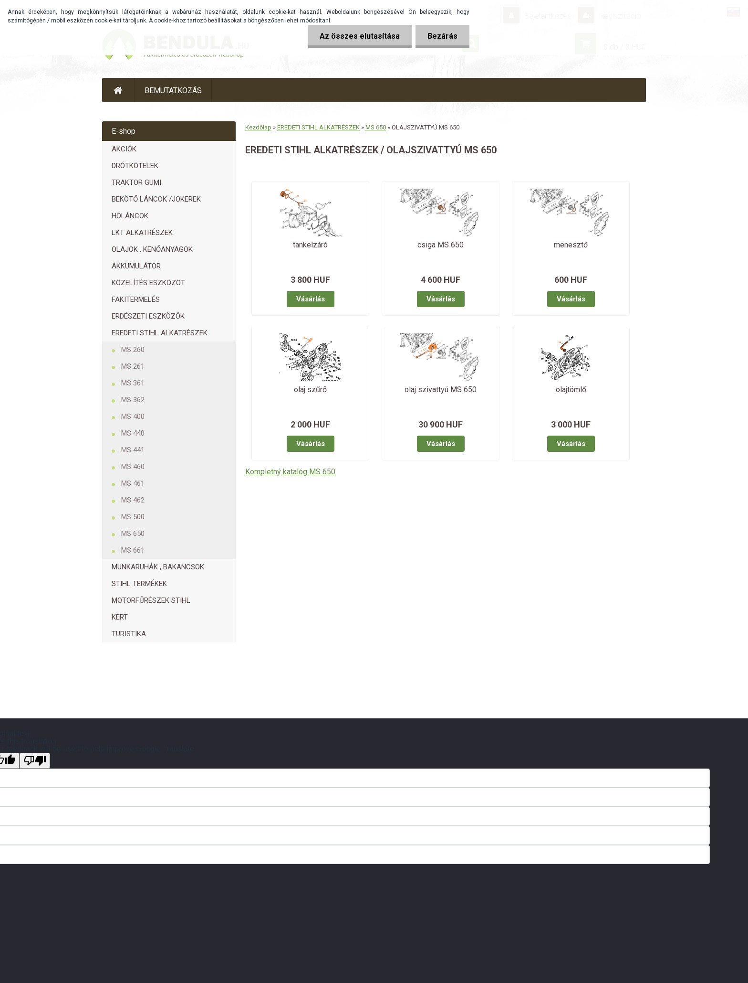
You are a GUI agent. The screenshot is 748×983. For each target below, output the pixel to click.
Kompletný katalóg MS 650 (290, 471)
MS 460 (133, 466)
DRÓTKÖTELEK (135, 165)
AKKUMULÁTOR (136, 266)
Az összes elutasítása (360, 36)
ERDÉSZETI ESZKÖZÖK (148, 316)
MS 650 (133, 533)
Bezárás (442, 36)
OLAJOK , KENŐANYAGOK (152, 249)
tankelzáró (310, 244)
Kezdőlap (258, 127)
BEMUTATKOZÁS (173, 90)
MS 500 (133, 517)
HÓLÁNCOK (130, 216)
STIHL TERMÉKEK (139, 583)
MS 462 (133, 500)
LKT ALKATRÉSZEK (142, 232)
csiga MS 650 (440, 244)
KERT (120, 617)
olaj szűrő (310, 389)
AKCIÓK (124, 149)
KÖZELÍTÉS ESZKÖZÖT (148, 282)
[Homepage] (118, 90)
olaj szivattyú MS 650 (441, 389)
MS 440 (133, 433)
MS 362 (133, 399)
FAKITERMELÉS (136, 299)
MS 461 (133, 483)
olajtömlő (571, 389)
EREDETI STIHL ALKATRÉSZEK (160, 333)
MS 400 (133, 416)
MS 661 (133, 550)
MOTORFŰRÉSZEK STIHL (151, 600)
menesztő (571, 244)
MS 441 (133, 450)
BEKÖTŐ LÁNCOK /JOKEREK (156, 199)
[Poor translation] (35, 761)
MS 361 (133, 383)
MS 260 (133, 349)
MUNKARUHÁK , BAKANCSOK (158, 567)
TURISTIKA (129, 634)
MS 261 (133, 366)
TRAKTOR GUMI (136, 182)
